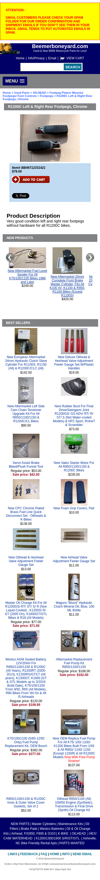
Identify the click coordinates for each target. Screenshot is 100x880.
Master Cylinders (44, 824)
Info (66, 854)
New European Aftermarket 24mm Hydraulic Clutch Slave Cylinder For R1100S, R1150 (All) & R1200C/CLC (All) (26, 362)
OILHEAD (40, 92)
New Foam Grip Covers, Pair (74, 508)
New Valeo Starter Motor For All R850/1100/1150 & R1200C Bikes (74, 466)
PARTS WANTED (72, 843)
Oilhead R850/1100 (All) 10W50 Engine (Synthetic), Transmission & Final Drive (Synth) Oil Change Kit (74, 804)
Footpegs (46, 95)
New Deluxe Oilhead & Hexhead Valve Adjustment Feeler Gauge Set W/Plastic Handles (74, 362)
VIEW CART (75, 58)
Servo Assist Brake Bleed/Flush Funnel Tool (26, 464)
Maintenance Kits (70, 824)
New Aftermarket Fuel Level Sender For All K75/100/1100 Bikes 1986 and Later (27, 276)
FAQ (44, 854)
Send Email (82, 854)
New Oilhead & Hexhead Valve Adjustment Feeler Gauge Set (26, 561)
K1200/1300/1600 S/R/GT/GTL (58, 838)
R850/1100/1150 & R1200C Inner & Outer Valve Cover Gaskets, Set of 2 (26, 802)
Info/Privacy (36, 58)
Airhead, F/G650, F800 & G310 (33, 833)
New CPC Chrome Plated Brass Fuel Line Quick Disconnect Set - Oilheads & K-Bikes (26, 513)
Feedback (29, 854)
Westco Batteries (52, 829)
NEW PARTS (20, 824)
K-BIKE (63, 833)
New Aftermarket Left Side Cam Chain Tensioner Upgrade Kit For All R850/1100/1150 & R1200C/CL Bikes (26, 413)
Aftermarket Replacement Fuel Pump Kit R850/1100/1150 (74, 663)
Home (20, 58)
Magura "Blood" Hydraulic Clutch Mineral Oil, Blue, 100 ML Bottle (74, 606)
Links (12, 854)
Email (52, 58)
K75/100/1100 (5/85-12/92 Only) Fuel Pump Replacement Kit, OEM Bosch (26, 742)
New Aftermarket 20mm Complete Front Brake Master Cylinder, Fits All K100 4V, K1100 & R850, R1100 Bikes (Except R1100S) (67, 286)
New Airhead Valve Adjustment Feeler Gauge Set (74, 559)
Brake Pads (29, 829)
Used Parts (21, 92)
